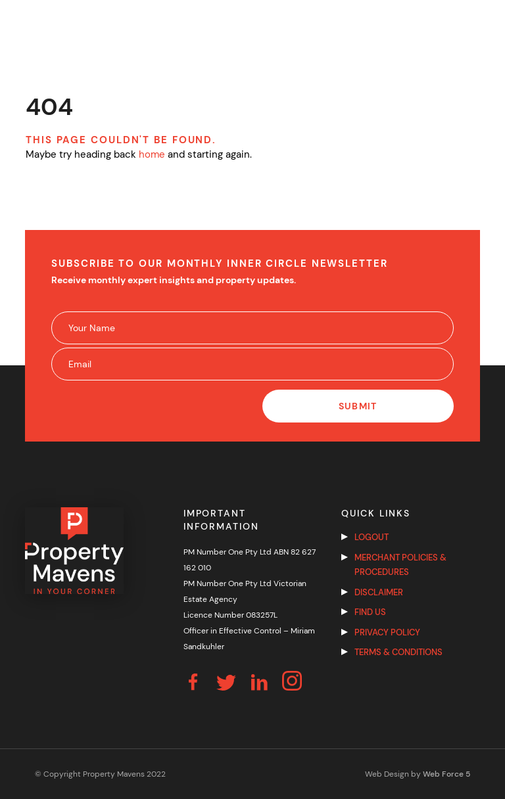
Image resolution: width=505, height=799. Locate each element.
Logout (371, 537)
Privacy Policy (387, 632)
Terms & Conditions (398, 652)
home (152, 154)
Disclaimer (378, 592)
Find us (370, 612)
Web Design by (417, 774)
